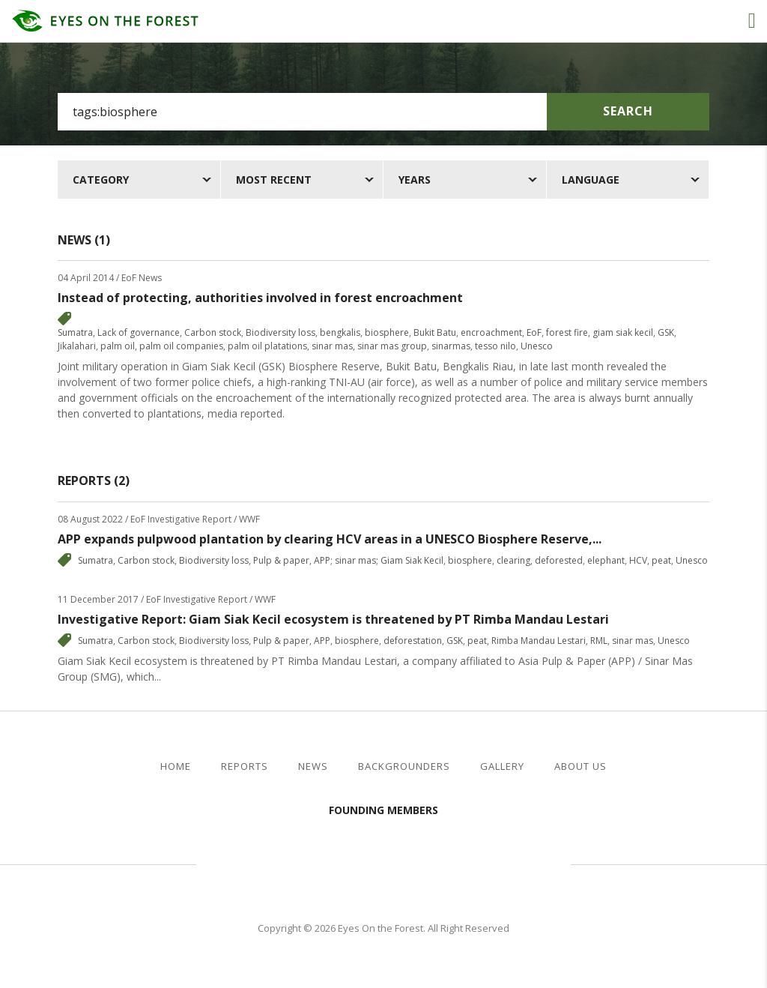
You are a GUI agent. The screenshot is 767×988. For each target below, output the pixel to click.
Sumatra (75, 332)
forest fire (567, 332)
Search (628, 111)
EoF (534, 332)
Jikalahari (77, 346)
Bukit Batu (434, 332)
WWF (510, 862)
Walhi (406, 862)
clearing (513, 560)
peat (661, 560)
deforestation (413, 640)
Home (175, 766)
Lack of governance (138, 332)
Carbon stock (212, 332)
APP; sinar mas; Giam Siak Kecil (378, 560)
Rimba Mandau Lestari (538, 640)
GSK (666, 332)
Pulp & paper (281, 560)
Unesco (537, 346)
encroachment (491, 332)
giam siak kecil (622, 332)
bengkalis (340, 332)
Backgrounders (404, 766)
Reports (244, 766)
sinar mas (332, 346)
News (313, 766)
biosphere (387, 332)
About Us (580, 766)
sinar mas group (392, 346)
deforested (559, 560)
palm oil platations (267, 346)
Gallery (502, 766)
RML (598, 640)
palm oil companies (181, 346)
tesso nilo (495, 346)
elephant (606, 560)
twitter (745, 766)
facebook (720, 766)
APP (322, 640)
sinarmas (450, 346)
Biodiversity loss (280, 332)
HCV (638, 560)
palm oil (117, 346)
